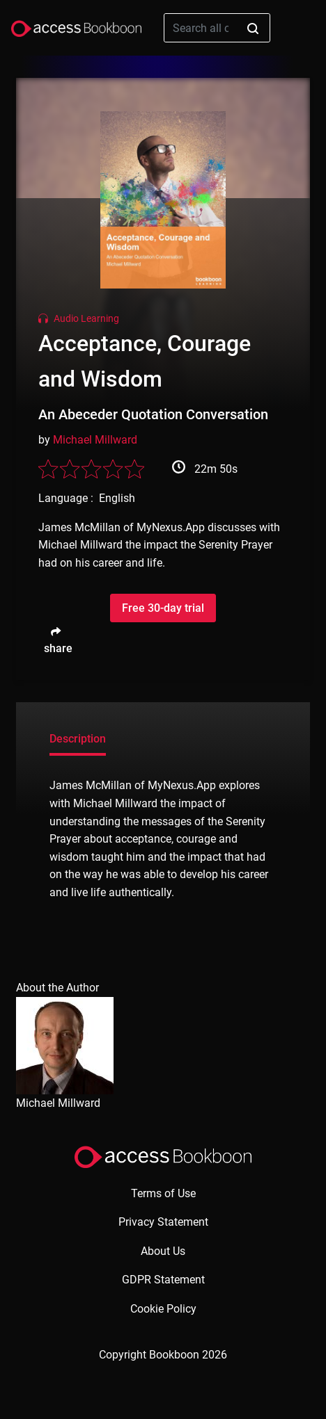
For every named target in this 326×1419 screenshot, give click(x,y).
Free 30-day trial (163, 608)
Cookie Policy (163, 1308)
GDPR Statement (163, 1279)
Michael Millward (95, 439)
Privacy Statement (163, 1222)
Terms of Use (163, 1193)
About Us (163, 1251)
